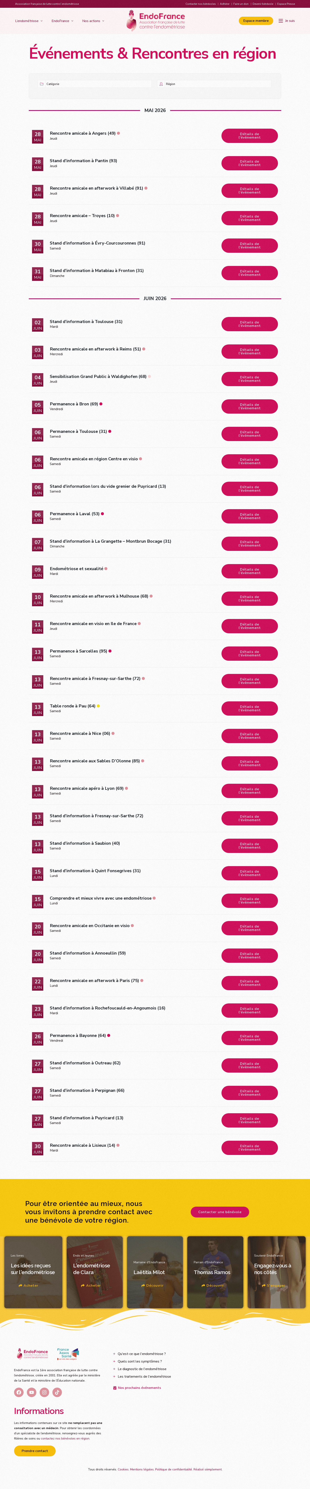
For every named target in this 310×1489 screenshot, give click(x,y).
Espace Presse (286, 4)
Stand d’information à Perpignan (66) (87, 1090)
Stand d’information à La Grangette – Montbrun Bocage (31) (110, 541)
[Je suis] (287, 21)
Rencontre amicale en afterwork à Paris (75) (94, 981)
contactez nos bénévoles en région (65, 1438)
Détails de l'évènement (250, 136)
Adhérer (224, 4)
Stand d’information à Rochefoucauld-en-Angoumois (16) (108, 1008)
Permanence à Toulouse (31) (78, 431)
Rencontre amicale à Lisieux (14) (82, 1145)
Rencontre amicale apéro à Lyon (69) (87, 788)
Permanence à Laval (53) (75, 514)
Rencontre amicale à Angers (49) (83, 133)
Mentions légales (142, 1469)
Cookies (123, 1469)
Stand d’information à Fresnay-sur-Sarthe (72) (97, 816)
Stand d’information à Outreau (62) (85, 1063)
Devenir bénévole (263, 4)
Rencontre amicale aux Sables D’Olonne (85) (95, 761)
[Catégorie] (98, 84)
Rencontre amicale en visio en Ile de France (93, 624)
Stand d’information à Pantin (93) (83, 161)
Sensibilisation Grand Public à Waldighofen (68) (98, 376)
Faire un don (241, 4)
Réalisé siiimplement (208, 1469)
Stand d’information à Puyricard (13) (87, 1118)
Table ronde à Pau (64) (73, 706)
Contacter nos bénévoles (201, 4)
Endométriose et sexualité (76, 569)
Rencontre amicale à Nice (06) (80, 733)
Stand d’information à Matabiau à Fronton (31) (97, 270)
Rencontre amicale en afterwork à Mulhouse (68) (99, 596)
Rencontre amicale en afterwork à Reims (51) (95, 349)
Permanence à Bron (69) (74, 404)
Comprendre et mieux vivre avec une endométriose (101, 898)
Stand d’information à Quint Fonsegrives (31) (95, 871)
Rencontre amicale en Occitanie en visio (90, 926)
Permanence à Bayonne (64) (78, 1035)
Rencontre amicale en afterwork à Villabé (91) (96, 188)
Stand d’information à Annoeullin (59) (88, 953)
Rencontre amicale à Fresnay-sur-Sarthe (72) (95, 678)
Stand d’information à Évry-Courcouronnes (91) (97, 243)
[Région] (218, 84)
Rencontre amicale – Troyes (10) (82, 216)
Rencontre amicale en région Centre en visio (94, 459)
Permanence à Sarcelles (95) (78, 651)
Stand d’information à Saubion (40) (85, 843)
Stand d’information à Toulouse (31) (86, 322)
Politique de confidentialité (173, 1469)
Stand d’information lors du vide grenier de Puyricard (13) (108, 486)
